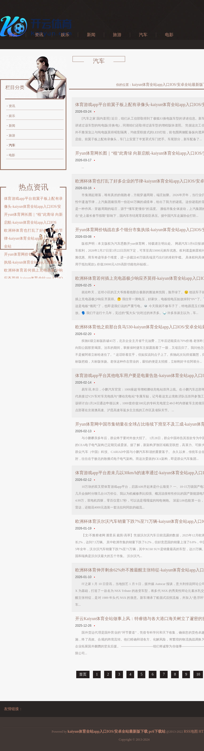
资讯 (39, 34)
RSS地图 (191, 731)
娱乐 (65, 34)
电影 (169, 34)
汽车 (143, 34)
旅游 (117, 34)
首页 (13, 34)
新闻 (91, 34)
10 (198, 674)
